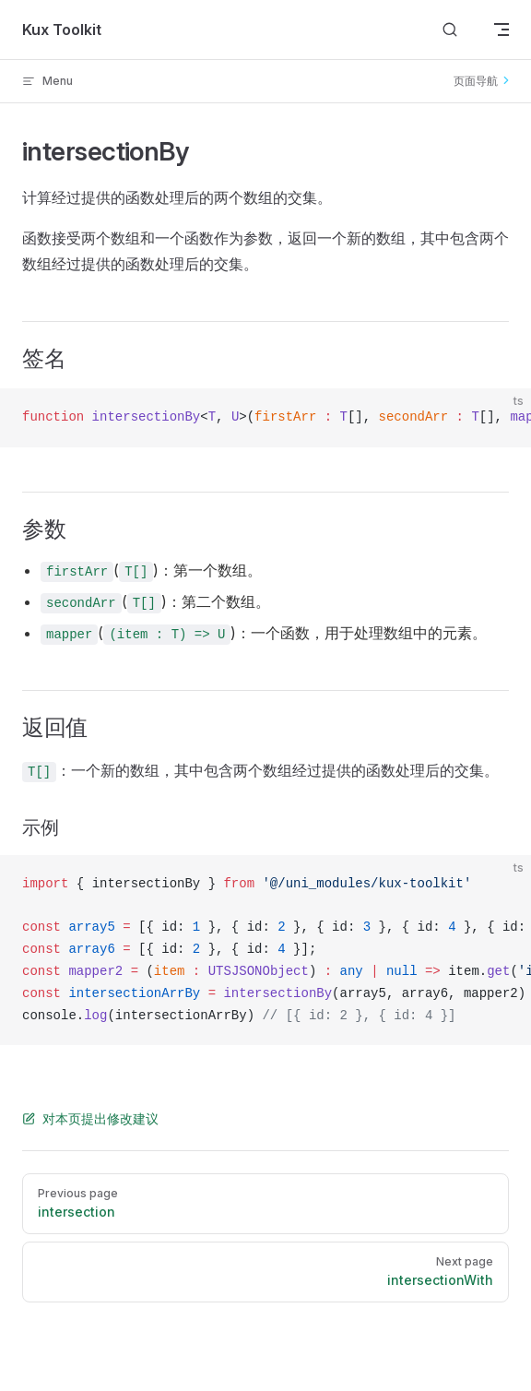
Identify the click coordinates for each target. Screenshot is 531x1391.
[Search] (450, 30)
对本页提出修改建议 (90, 1118)
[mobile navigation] (501, 29)
